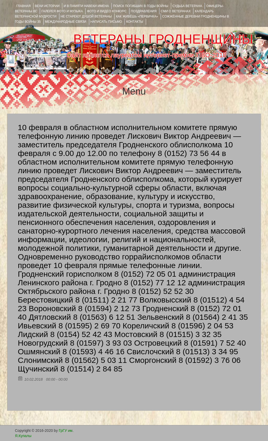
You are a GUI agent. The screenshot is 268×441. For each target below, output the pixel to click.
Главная (23, 6)
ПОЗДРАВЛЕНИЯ (144, 11)
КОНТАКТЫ (134, 22)
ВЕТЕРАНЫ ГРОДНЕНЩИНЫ (163, 39)
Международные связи (65, 22)
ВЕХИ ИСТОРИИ (47, 6)
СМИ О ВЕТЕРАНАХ (176, 11)
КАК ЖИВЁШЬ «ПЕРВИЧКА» (137, 16)
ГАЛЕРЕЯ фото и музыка (62, 11)
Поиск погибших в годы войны (140, 6)
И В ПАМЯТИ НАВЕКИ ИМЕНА (86, 6)
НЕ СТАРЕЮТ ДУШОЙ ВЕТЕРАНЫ (86, 16)
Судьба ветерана (187, 6)
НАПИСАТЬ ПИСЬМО (106, 22)
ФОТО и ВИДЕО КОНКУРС (106, 11)
